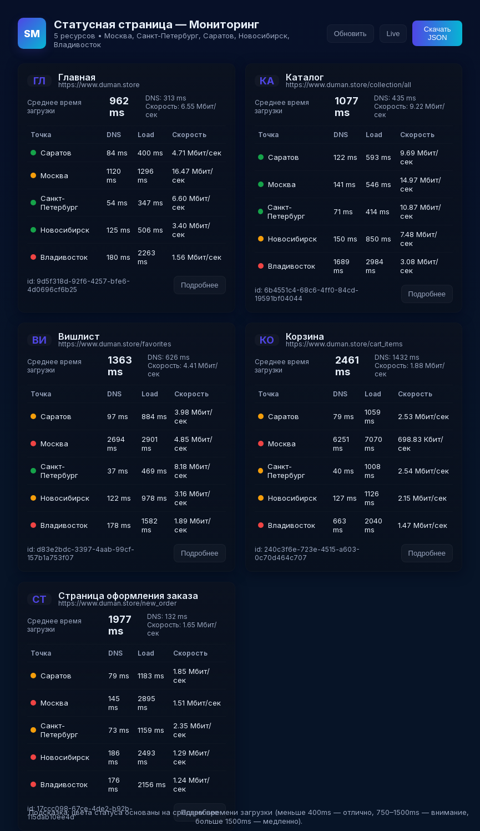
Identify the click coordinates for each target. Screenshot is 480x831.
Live (393, 33)
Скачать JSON (437, 33)
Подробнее (199, 285)
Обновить (350, 33)
